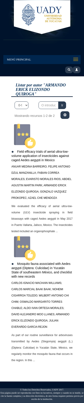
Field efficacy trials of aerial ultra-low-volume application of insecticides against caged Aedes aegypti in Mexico (40, 156)
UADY (42, 17)
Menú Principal (19, 59)
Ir (62, 105)
